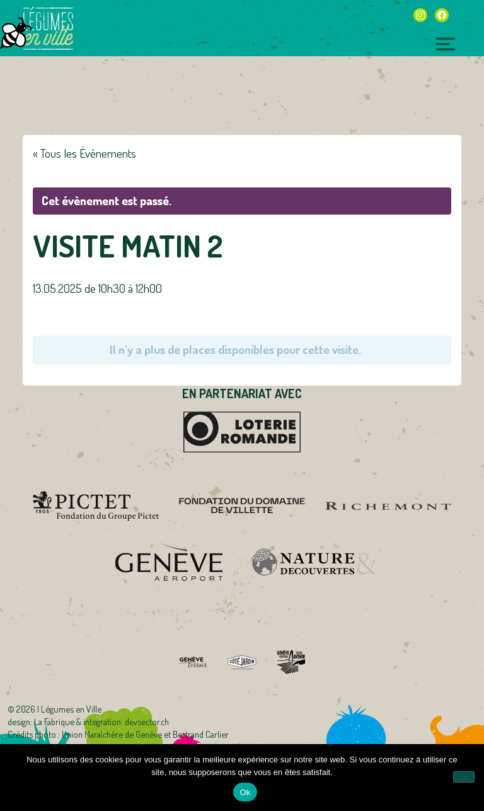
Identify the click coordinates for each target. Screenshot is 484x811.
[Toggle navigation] (445, 42)
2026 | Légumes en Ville (58, 708)
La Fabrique (54, 721)
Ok (244, 792)
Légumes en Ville (48, 28)
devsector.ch (147, 721)
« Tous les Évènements (84, 153)
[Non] (464, 777)
